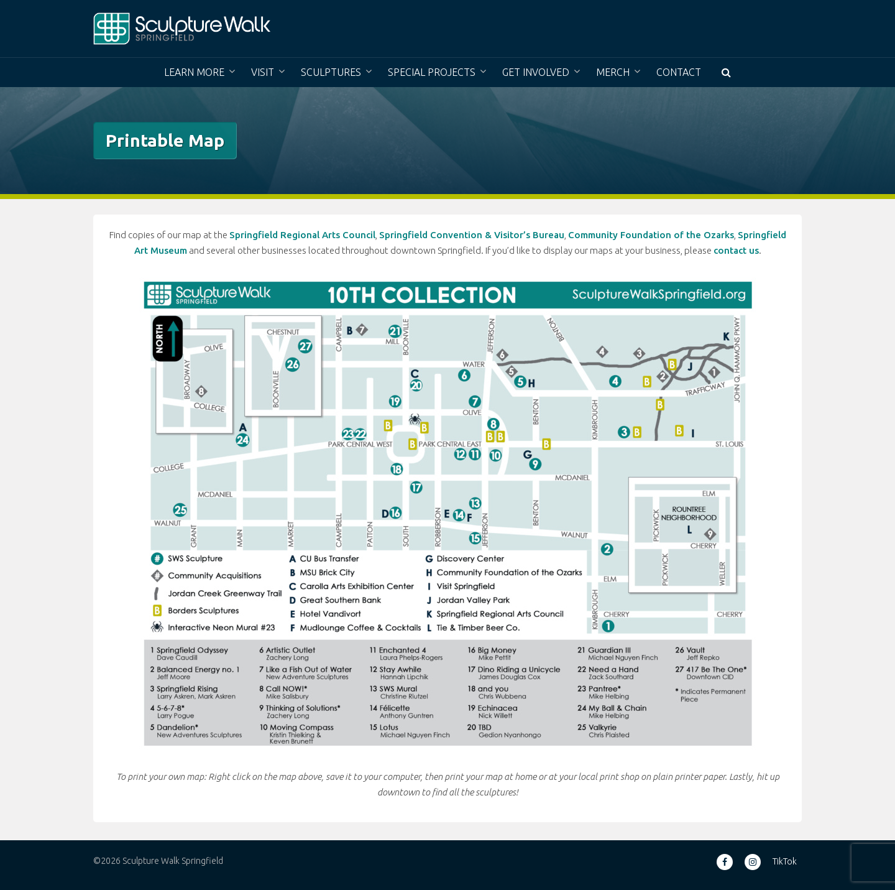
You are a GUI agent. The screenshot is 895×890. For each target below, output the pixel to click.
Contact (678, 72)
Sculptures (331, 72)
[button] (726, 72)
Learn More (194, 72)
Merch (613, 72)
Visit (262, 72)
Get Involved (535, 72)
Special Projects (431, 72)
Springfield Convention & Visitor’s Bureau (471, 234)
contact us (736, 250)
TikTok (785, 861)
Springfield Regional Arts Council (302, 234)
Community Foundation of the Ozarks (651, 234)
